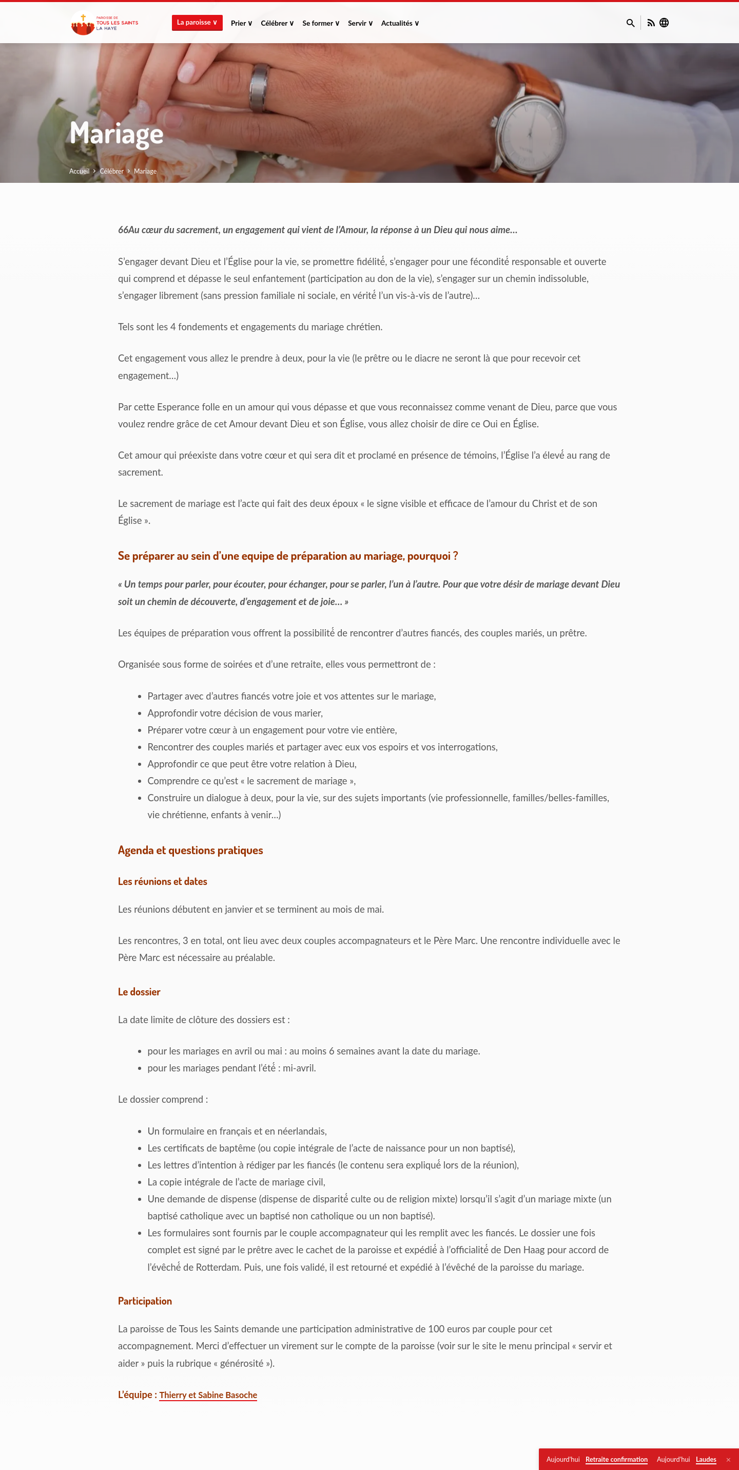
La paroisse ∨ (197, 22)
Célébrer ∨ (277, 23)
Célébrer (112, 171)
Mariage (145, 171)
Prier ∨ (241, 23)
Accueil (79, 171)
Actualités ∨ (400, 23)
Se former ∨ (321, 23)
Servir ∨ (360, 23)
